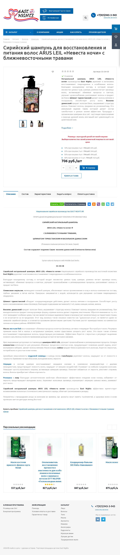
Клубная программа (13, 505)
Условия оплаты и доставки (43, 511)
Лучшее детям (67, 536)
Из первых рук (51, 18)
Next (114, 427)
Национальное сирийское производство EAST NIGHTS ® (60, 211)
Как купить (76, 32)
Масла (63, 518)
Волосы (64, 511)
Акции (59, 32)
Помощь (35, 508)
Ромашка (7, 378)
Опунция (7, 364)
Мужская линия (67, 533)
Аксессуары (66, 527)
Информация (39, 505)
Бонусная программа (12, 511)
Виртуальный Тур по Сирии (56, 11)
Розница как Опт (10, 508)
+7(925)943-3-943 (107, 15)
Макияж (64, 524)
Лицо (63, 508)
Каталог (13, 32)
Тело (63, 514)
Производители (97, 32)
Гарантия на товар (39, 514)
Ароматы (65, 521)
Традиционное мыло (69, 540)
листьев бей (15, 329)
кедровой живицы (37, 356)
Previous (109, 427)
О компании (43, 32)
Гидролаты (65, 530)
